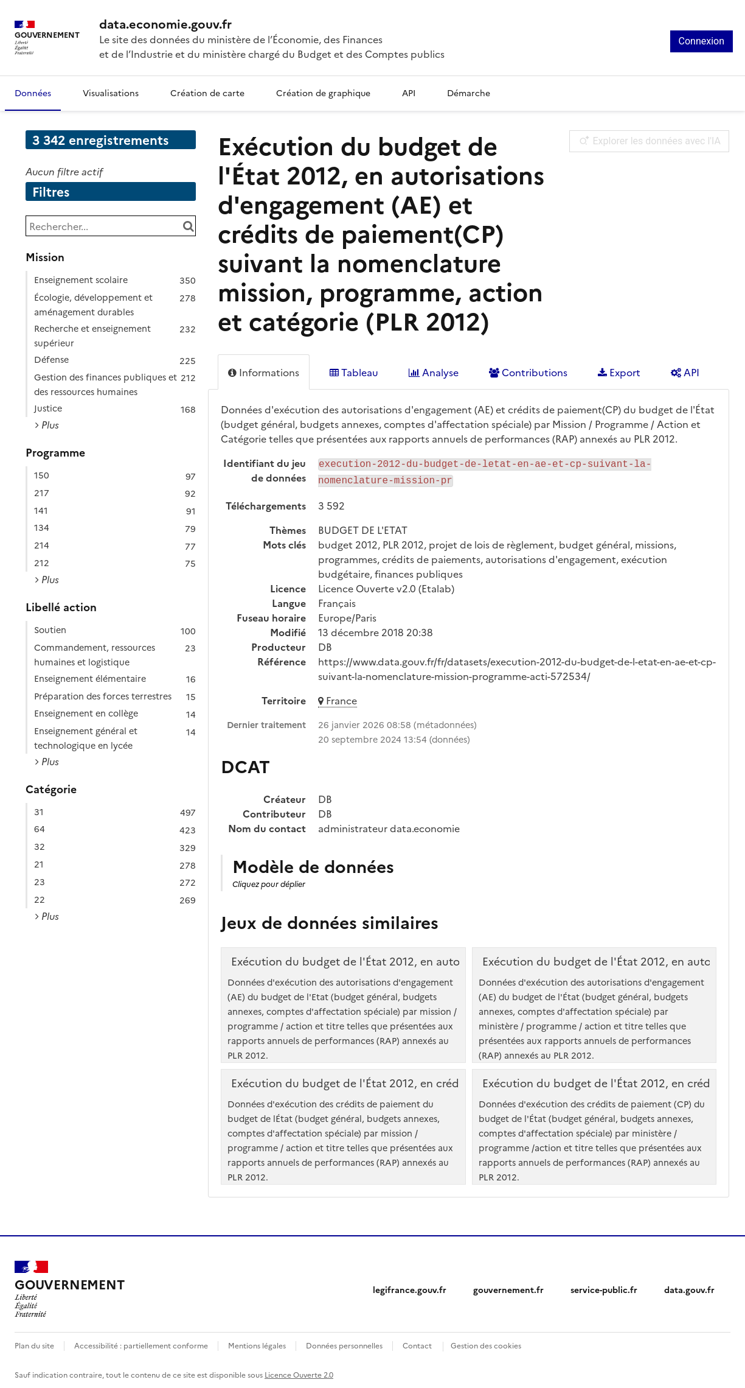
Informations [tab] (263, 372)
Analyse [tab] (434, 372)
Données (33, 92)
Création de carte (207, 92)
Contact (417, 1342)
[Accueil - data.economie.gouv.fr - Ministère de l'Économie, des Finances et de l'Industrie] (69, 1287)
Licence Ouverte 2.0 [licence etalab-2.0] (299, 1372)
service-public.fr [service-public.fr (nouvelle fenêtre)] (603, 1287)
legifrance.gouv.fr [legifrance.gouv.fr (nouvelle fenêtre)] (409, 1287)
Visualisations (111, 92)
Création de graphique (323, 92)
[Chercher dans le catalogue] (188, 226)
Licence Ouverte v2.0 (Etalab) (386, 585)
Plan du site (34, 1342)
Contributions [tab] (528, 372)
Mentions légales (257, 1342)
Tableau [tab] (354, 372)
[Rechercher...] (111, 226)
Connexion (701, 41)
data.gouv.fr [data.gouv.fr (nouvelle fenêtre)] (689, 1287)
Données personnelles (344, 1342)
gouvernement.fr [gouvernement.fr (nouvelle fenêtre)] (508, 1287)
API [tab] (685, 372)
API (408, 92)
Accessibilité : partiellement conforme (141, 1342)
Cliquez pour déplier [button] (268, 881)
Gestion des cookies (486, 1342)
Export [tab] (619, 372)
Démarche (468, 92)
